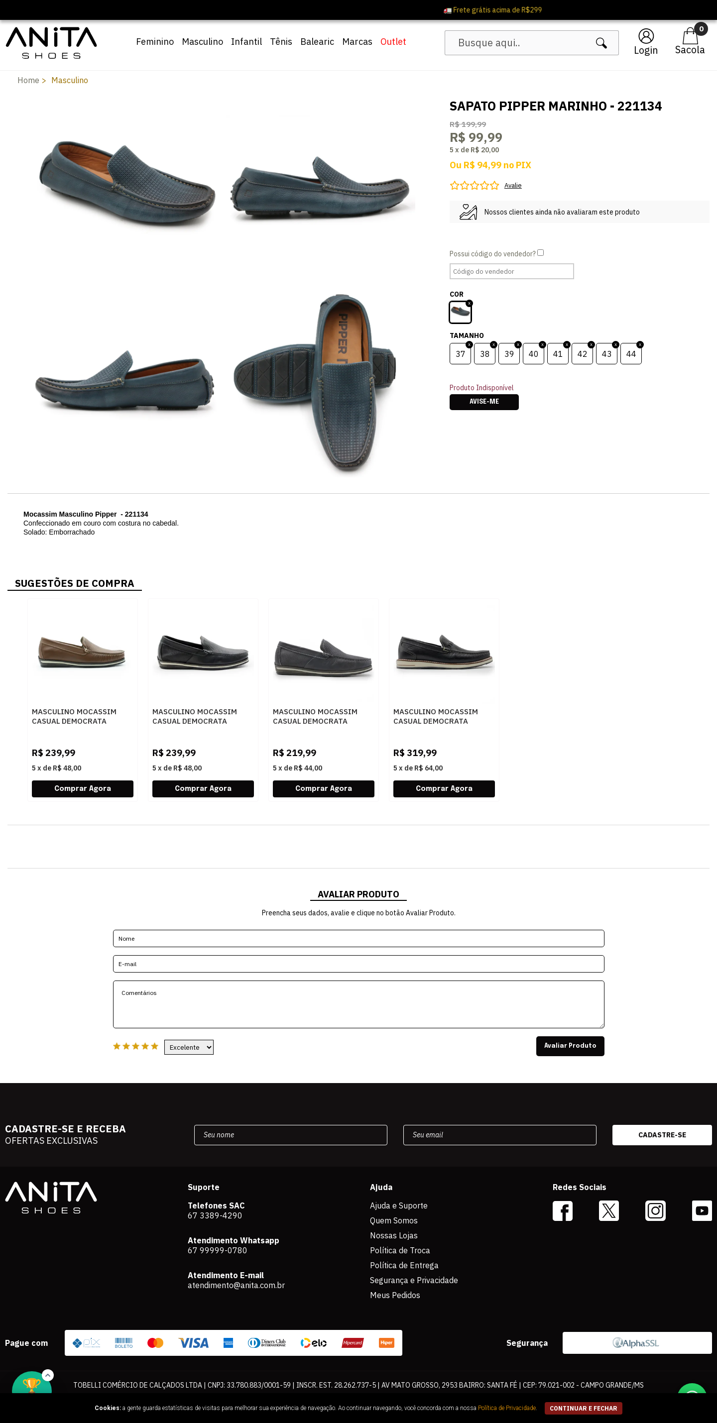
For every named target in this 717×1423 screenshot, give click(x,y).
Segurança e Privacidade (414, 1280)
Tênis (281, 41)
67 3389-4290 (215, 1215)
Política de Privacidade (507, 1408)
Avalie (513, 185)
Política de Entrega (404, 1265)
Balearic (317, 41)
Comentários (358, 1004)
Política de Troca (400, 1250)
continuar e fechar (583, 1408)
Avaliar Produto (570, 1046)
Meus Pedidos (395, 1295)
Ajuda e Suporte (399, 1205)
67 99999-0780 (217, 1250)
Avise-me (484, 402)
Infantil (246, 41)
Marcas (357, 41)
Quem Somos (394, 1220)
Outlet (393, 41)
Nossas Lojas (394, 1235)
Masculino (202, 41)
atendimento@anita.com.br (236, 1285)
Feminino (155, 41)
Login (646, 50)
